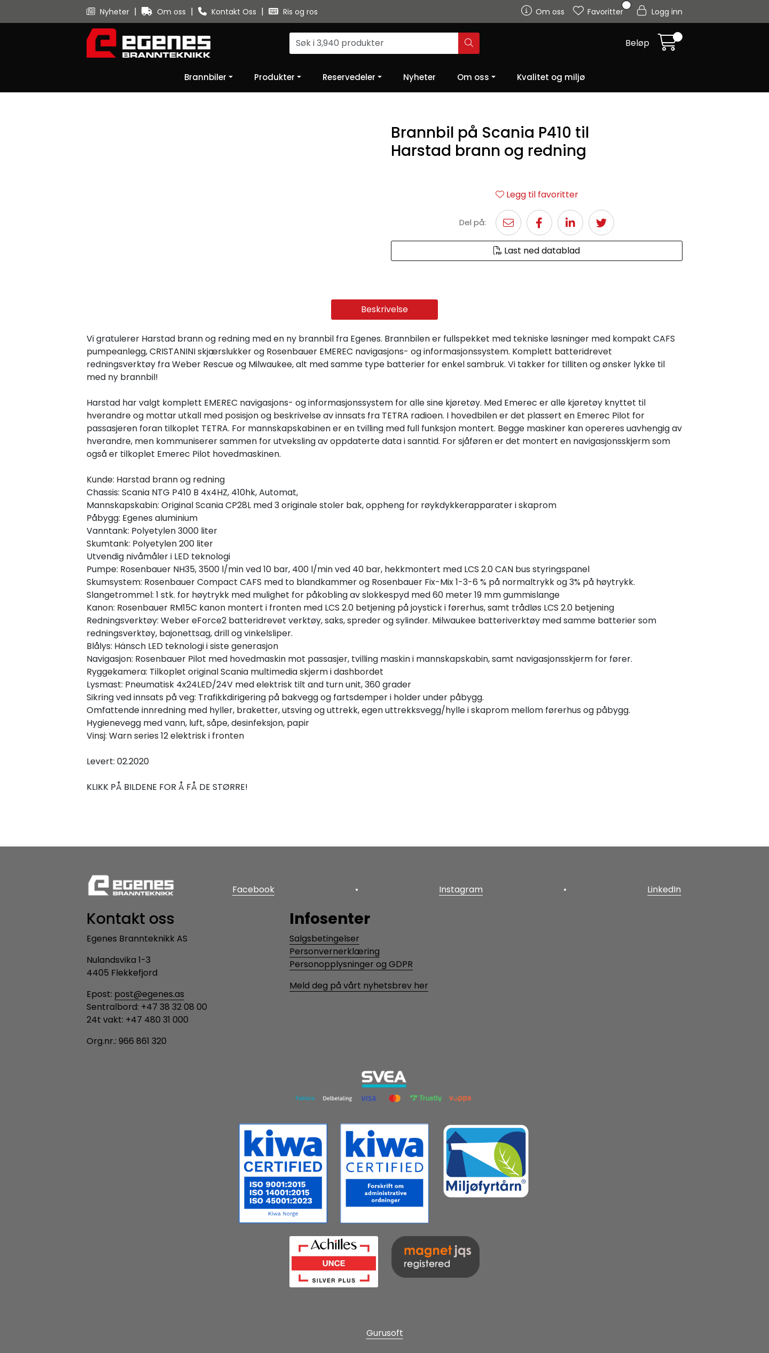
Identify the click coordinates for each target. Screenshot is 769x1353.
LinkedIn (665, 888)
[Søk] (374, 43)
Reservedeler (349, 77)
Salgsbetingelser (324, 938)
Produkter (274, 77)
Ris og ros (293, 11)
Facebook (252, 888)
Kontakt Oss (228, 11)
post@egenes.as (149, 994)
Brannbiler (205, 77)
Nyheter (109, 11)
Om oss (165, 11)
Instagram (461, 888)
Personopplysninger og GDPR (351, 964)
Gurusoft (384, 1333)
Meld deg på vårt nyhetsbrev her (358, 985)
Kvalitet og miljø (551, 77)
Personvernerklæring (334, 951)
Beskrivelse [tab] (384, 349)
